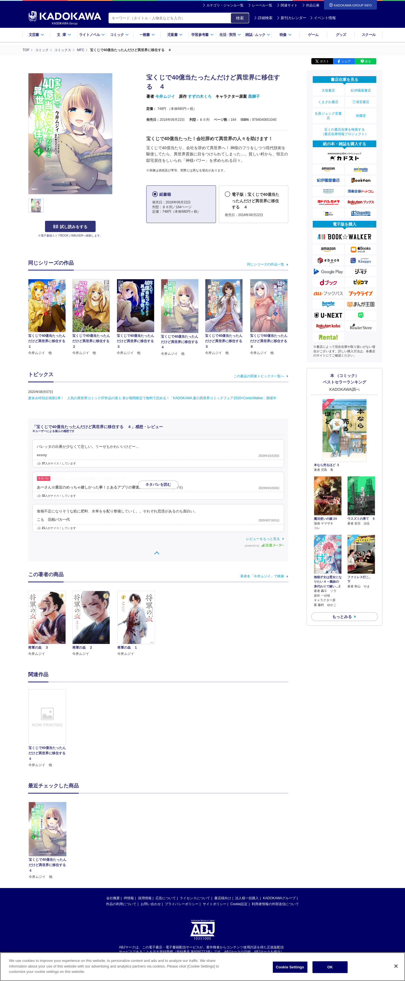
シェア (346, 61)
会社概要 (113, 844)
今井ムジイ (165, 96)
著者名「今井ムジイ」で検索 (262, 576)
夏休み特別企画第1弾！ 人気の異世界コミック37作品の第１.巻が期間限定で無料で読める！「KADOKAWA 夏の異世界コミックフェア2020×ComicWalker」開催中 (152, 398)
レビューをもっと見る (263, 539)
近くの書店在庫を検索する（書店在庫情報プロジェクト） (344, 132)
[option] (50, 728)
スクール (368, 35)
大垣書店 (328, 90)
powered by (264, 545)
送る (368, 61)
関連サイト (289, 5)
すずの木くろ (200, 96)
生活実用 (230, 35)
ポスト (324, 61)
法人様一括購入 (247, 844)
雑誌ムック (257, 35)
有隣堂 (361, 116)
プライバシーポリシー (182, 849)
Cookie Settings (290, 967)
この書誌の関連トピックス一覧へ (258, 376)
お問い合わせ (151, 849)
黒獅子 (254, 96)
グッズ (341, 35)
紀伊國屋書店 (361, 90)
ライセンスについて (195, 844)
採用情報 (145, 844)
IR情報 (129, 844)
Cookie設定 (239, 849)
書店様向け (222, 844)
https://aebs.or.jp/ (182, 902)
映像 (286, 35)
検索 (240, 18)
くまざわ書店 (328, 102)
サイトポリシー (214, 849)
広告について (166, 844)
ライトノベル (92, 35)
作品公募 (313, 5)
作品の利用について (121, 849)
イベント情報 (323, 18)
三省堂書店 (360, 102)
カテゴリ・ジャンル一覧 (225, 5)
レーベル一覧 (262, 5)
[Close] (396, 966)
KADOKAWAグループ (279, 844)
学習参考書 (202, 35)
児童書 (175, 35)
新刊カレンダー (291, 18)
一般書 (147, 35)
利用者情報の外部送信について (275, 849)
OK (330, 967)
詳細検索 (263, 18)
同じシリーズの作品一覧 (265, 264)
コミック (119, 35)
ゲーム (313, 35)
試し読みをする (70, 226)
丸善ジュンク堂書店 (328, 116)
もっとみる (342, 616)
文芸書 (36, 35)
